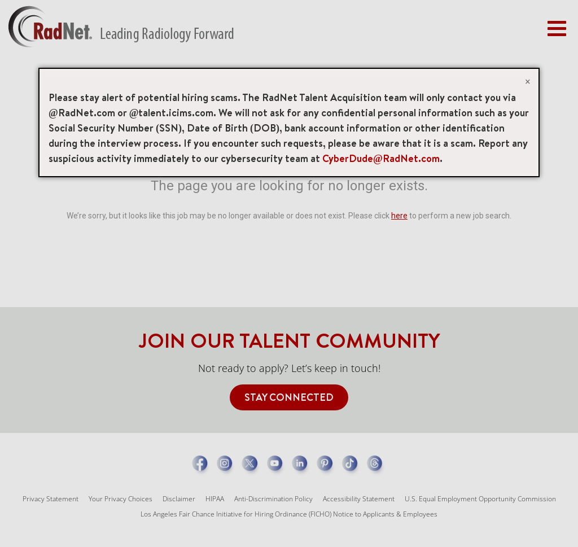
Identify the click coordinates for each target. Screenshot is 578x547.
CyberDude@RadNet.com (381, 158)
